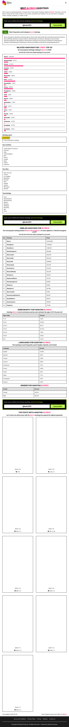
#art (5, 209)
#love (5, 79)
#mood (6, 98)
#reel (5, 197)
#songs (6, 113)
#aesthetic (7, 129)
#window (6, 204)
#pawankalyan (8, 198)
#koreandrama (8, 200)
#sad (5, 106)
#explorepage (8, 60)
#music (6, 64)
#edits (6, 72)
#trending (6, 207)
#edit (5, 94)
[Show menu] (66, 3)
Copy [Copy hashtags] (5, 32)
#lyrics (6, 56)
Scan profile (57, 25)
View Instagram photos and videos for (54, 714)
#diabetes (6, 206)
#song (6, 87)
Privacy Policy (31, 719)
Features (45, 719)
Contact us (52, 719)
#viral (5, 110)
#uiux (5, 211)
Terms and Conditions (20, 719)
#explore (6, 68)
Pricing (39, 719)
